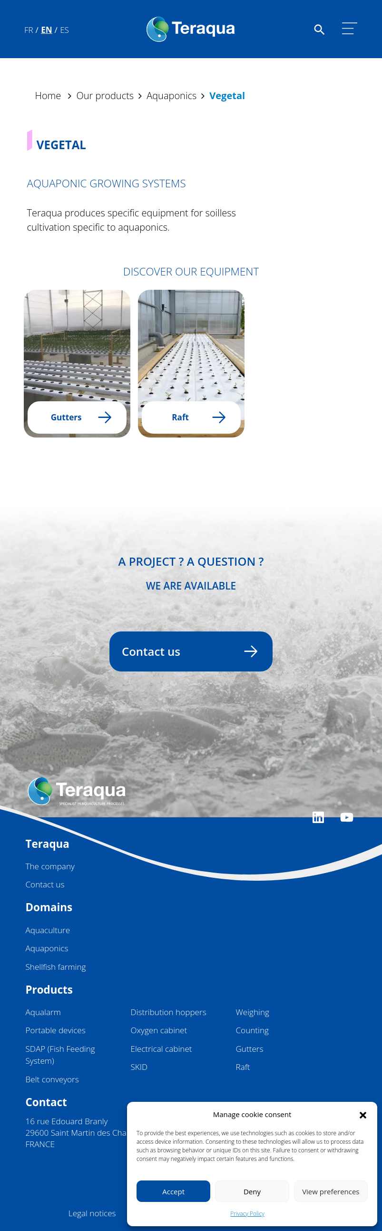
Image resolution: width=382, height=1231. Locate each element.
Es (64, 29)
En (46, 29)
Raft (243, 1066)
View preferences (330, 1191)
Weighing (252, 1012)
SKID (139, 1066)
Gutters (250, 1048)
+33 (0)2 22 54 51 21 (63, 1163)
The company (50, 866)
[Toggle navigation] (349, 28)
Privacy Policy (247, 1214)
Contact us (185, 651)
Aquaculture (48, 930)
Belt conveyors (52, 1079)
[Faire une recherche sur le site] (319, 28)
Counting (252, 1030)
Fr (28, 29)
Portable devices (56, 1030)
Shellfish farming (56, 966)
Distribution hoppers (168, 1012)
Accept (173, 1191)
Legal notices (92, 1213)
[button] (363, 1114)
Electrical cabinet (161, 1048)
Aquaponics (47, 948)
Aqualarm (43, 1012)
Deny (252, 1191)
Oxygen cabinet (159, 1030)
